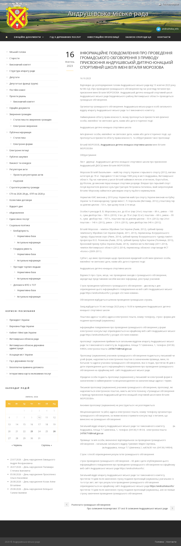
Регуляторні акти (18, 169)
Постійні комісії (17, 89)
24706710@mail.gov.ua (120, 348)
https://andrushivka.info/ (162, 486)
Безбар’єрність (21, 230)
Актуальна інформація (28, 242)
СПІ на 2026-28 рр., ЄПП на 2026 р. (27, 193)
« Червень (17, 445)
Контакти (164, 37)
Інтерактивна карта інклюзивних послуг (30, 373)
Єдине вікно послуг (19, 219)
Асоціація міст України (21, 354)
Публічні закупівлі (18, 156)
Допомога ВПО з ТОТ (24, 284)
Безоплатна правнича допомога (26, 367)
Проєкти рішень (17, 96)
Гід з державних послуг (65, 37)
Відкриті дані (16, 206)
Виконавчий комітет (20, 64)
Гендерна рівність (22, 248)
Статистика (19, 137)
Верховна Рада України (21, 326)
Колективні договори (20, 200)
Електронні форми (23, 144)
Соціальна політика (19, 225)
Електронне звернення (25, 126)
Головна (159, 541)
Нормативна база (26, 236)
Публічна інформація (20, 132)
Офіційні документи (27, 37)
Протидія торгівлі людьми (26, 266)
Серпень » (46, 445)
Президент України (19, 319)
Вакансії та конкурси (20, 163)
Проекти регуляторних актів (28, 174)
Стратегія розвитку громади (24, 187)
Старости (14, 58)
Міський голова (17, 51)
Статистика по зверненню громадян (32, 119)
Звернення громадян (20, 114)
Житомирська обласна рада (24, 338)
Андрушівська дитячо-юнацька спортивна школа (126, 144)
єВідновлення (16, 212)
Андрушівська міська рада (108, 13)
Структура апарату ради (22, 70)
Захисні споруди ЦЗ (138, 37)
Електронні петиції (19, 150)
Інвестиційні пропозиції (103, 37)
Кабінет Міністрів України (22, 332)
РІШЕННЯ (18, 181)
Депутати (14, 77)
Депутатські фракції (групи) (23, 83)
